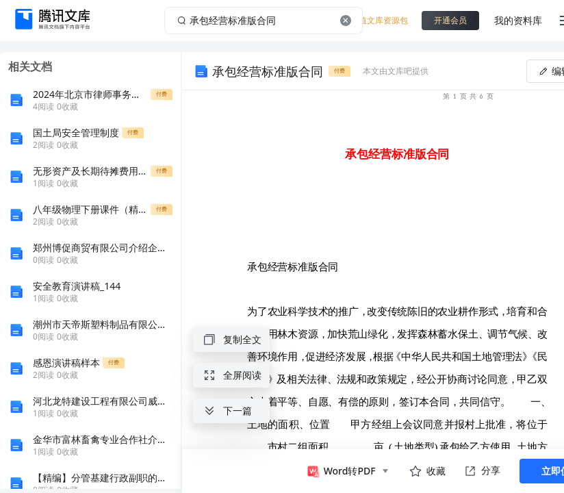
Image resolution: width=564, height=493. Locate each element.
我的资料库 (518, 20)
